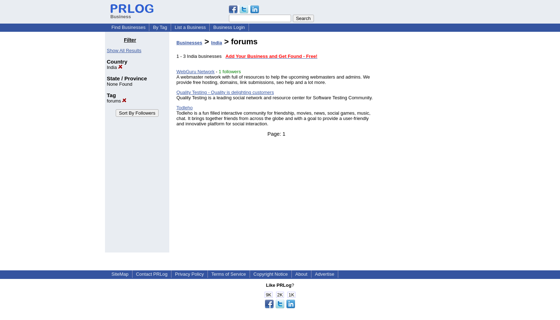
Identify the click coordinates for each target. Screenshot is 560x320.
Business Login (229, 27)
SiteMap (120, 274)
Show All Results (124, 50)
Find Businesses (128, 27)
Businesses (189, 42)
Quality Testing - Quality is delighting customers (225, 92)
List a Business (190, 27)
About (301, 274)
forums (116, 101)
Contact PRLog (152, 274)
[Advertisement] (418, 144)
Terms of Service (228, 274)
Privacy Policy (189, 274)
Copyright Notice (271, 274)
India (114, 67)
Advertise (324, 274)
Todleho (184, 107)
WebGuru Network (195, 71)
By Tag (160, 27)
